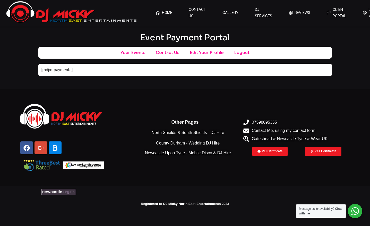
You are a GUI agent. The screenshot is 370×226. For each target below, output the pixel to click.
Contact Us (167, 52)
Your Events (133, 52)
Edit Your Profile (207, 52)
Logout (241, 52)
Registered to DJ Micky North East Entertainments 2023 (185, 204)
